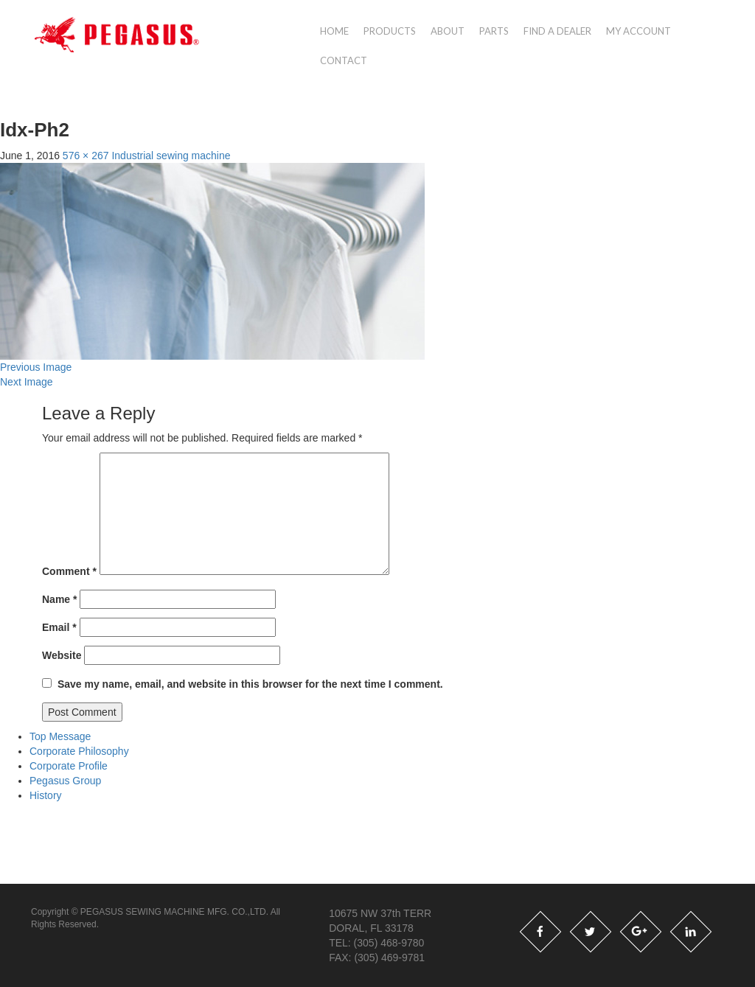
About (448, 31)
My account (638, 31)
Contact (343, 60)
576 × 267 (86, 155)
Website (61, 655)
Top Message (60, 736)
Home (334, 31)
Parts (494, 31)
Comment (69, 571)
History (45, 795)
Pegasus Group (65, 781)
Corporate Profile (68, 766)
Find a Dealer (557, 31)
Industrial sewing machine (170, 155)
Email (59, 627)
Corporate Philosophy (79, 751)
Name (59, 599)
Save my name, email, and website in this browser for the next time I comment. (250, 684)
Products (389, 31)
